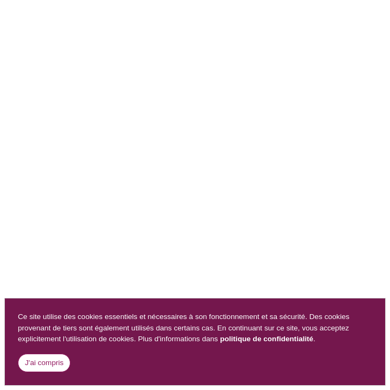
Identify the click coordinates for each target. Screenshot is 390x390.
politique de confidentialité (266, 339)
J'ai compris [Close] (44, 363)
